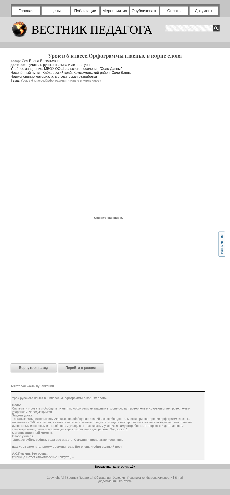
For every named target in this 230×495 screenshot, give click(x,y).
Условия (119, 477)
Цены (55, 11)
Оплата (174, 11)
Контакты (125, 481)
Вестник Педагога (79, 477)
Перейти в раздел (80, 368)
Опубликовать (144, 11)
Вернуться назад (33, 368)
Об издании (102, 477)
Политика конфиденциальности (149, 477)
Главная (26, 11)
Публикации (85, 11)
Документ (203, 11)
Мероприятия (114, 11)
